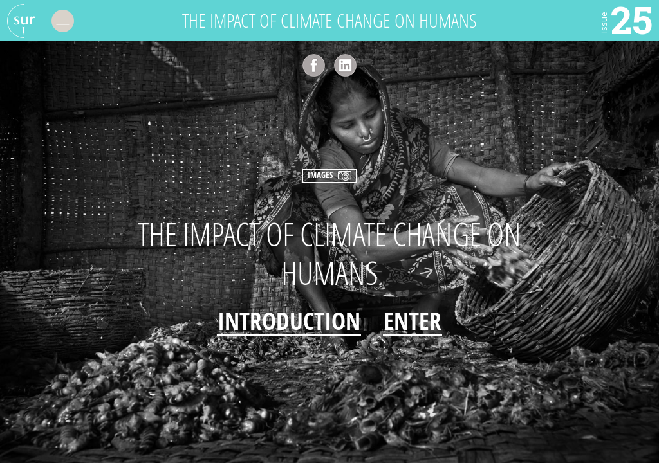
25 (625, 19)
